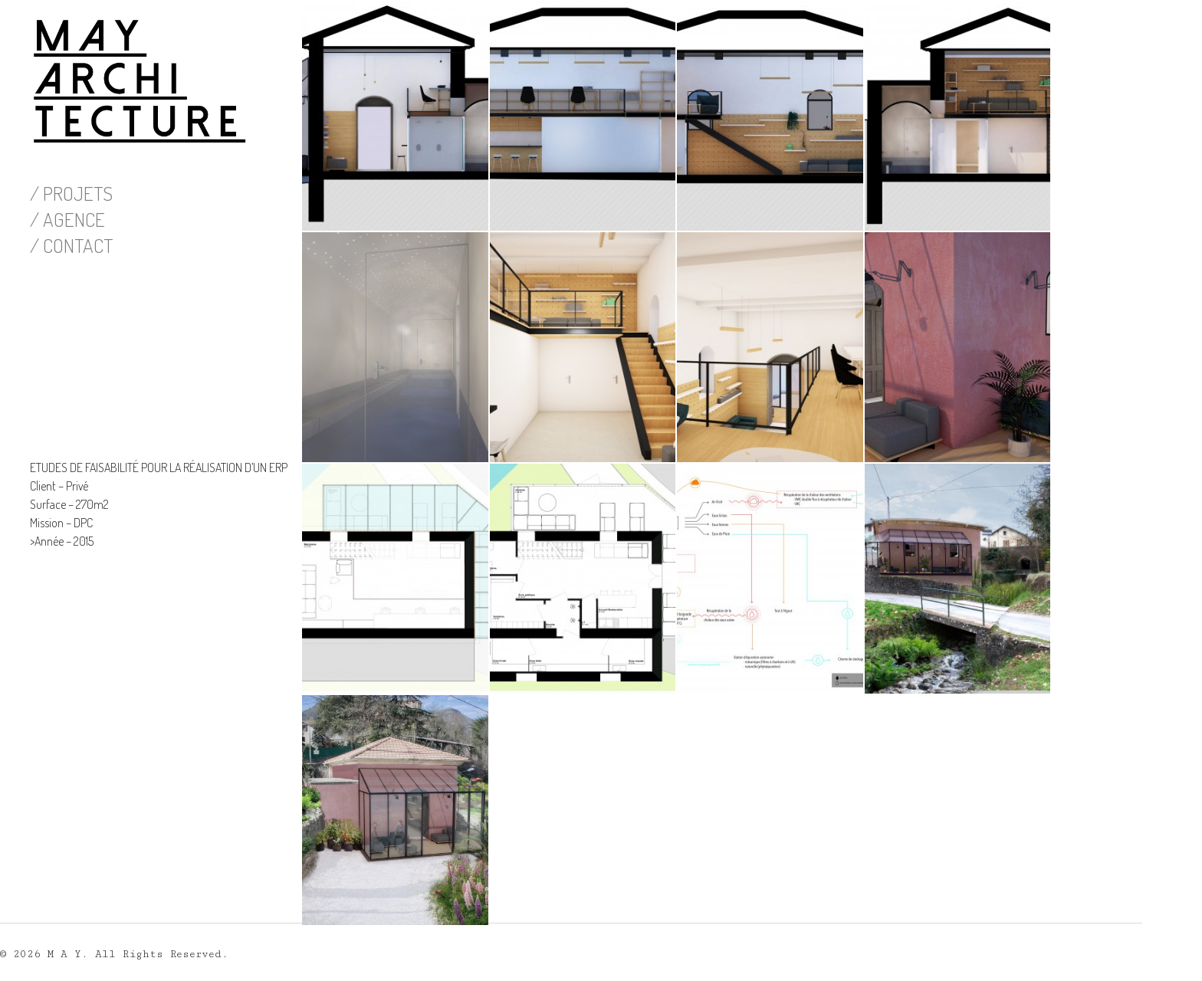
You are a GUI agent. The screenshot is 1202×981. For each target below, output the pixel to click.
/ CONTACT (71, 245)
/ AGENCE (67, 219)
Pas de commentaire (389, 946)
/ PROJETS (71, 193)
